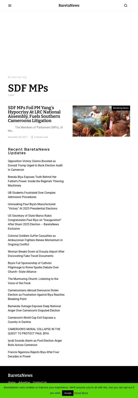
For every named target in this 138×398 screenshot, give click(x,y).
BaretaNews (69, 5)
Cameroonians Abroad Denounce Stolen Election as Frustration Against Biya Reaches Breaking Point (36, 295)
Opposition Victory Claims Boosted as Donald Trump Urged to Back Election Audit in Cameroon (35, 165)
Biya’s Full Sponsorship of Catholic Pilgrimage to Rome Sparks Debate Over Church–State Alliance (33, 267)
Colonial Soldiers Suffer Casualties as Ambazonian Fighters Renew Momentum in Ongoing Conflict (35, 240)
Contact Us (40, 382)
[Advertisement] (69, 43)
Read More (81, 392)
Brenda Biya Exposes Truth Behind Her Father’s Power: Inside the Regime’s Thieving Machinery (36, 181)
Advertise (24, 382)
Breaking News (121, 108)
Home (11, 382)
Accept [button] (67, 393)
